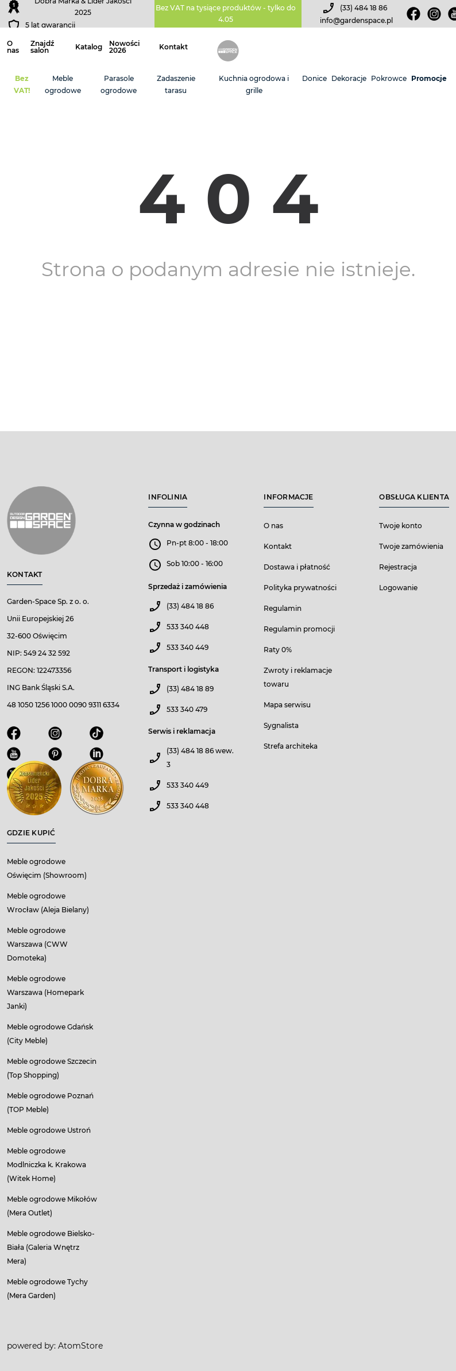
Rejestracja (398, 567)
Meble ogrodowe (63, 84)
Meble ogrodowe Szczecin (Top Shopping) (51, 1068)
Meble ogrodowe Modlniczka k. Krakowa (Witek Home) (46, 1165)
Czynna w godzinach (184, 524)
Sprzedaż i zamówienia (187, 586)
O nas (13, 47)
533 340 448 (188, 626)
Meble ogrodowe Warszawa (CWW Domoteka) (37, 944)
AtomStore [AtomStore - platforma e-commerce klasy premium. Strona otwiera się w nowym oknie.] (80, 1346)
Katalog (88, 47)
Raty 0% (278, 649)
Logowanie (398, 587)
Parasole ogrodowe (119, 84)
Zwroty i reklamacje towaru (298, 677)
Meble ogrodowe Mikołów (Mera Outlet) (52, 1206)
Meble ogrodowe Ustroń (49, 1130)
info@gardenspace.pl (356, 20)
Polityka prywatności (300, 587)
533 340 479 (187, 709)
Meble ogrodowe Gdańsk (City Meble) (50, 1034)
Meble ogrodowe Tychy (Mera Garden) (47, 1288)
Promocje (429, 78)
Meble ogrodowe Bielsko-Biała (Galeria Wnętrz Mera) (51, 1247)
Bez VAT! (22, 84)
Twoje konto (400, 525)
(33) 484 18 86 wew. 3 (200, 757)
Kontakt (173, 47)
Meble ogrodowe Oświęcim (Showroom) (47, 868)
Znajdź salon (42, 47)
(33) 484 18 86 (363, 7)
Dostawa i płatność (297, 567)
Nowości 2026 (124, 47)
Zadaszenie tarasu (176, 84)
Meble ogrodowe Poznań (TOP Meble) (50, 1102)
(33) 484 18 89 (190, 688)
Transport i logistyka (183, 669)
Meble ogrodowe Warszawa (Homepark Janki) (45, 992)
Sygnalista (281, 725)
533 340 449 (187, 647)
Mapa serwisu (287, 704)
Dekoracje (348, 78)
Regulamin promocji (299, 629)
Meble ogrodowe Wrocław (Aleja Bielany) (48, 903)
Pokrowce (389, 78)
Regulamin (283, 608)
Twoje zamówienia (411, 546)
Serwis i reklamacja (181, 731)
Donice (314, 78)
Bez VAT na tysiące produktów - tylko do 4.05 (226, 13)
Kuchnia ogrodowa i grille (254, 84)
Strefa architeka (291, 746)
